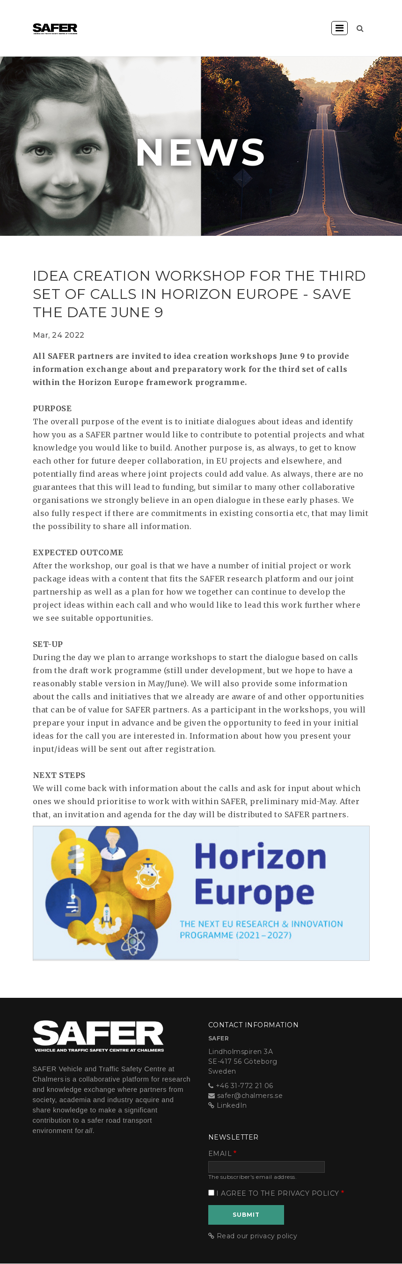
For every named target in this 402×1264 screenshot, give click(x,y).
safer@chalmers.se (250, 1095)
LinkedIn (232, 1105)
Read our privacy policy (257, 1236)
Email (220, 1153)
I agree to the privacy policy (277, 1193)
